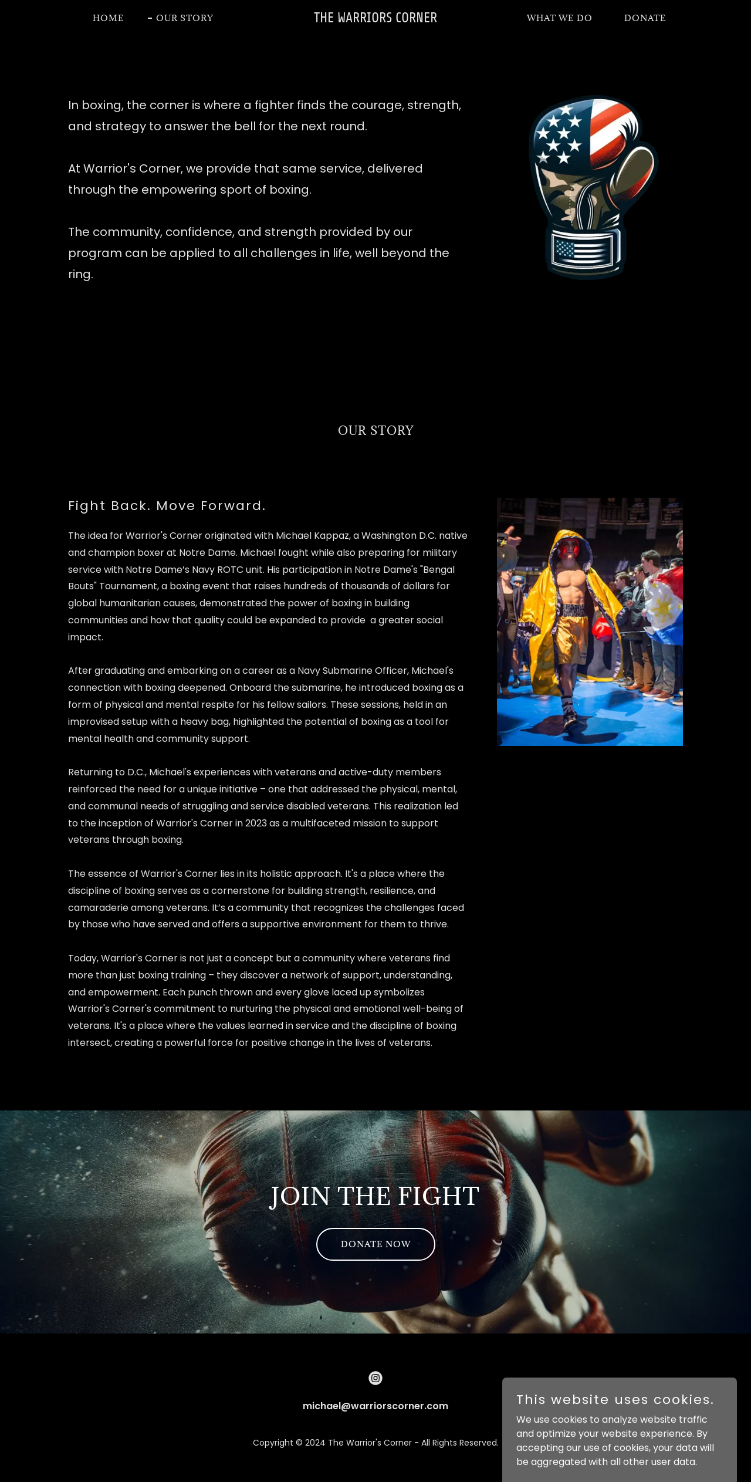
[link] (376, 19)
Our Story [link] (185, 17)
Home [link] (108, 17)
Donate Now (376, 1244)
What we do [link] (560, 17)
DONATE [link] (645, 17)
